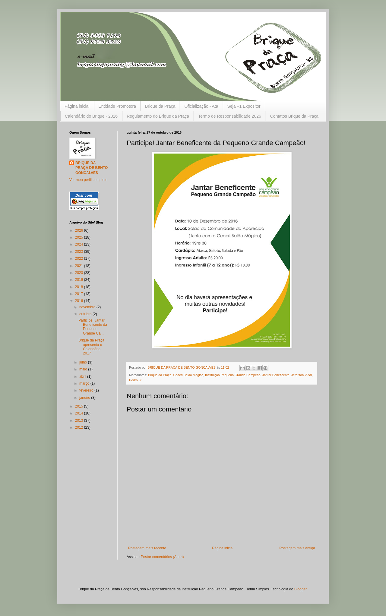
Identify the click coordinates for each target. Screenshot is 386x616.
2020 (79, 273)
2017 (79, 294)
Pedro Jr (135, 380)
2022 (79, 258)
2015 (79, 406)
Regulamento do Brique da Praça (158, 116)
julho (83, 362)
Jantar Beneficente (276, 375)
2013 (79, 420)
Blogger (300, 589)
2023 (79, 251)
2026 (79, 230)
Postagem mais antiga (297, 548)
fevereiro (86, 390)
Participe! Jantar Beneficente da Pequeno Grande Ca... (92, 326)
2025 (79, 237)
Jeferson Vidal (301, 375)
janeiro (85, 397)
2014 (79, 413)
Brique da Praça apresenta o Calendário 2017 (91, 346)
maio (83, 369)
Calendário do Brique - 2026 (91, 116)
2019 (79, 280)
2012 (79, 427)
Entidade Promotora (117, 106)
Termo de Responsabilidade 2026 (229, 116)
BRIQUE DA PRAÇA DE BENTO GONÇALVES (91, 168)
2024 (79, 244)
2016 (79, 301)
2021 (79, 266)
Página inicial (77, 106)
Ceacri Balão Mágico (188, 375)
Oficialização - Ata (201, 106)
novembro (87, 307)
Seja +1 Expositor (244, 106)
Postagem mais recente (147, 548)
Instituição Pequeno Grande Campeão (233, 375)
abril (83, 376)
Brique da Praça (160, 106)
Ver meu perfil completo (88, 180)
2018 (79, 287)
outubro (86, 314)
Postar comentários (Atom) (162, 557)
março (84, 383)
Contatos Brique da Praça (294, 116)
